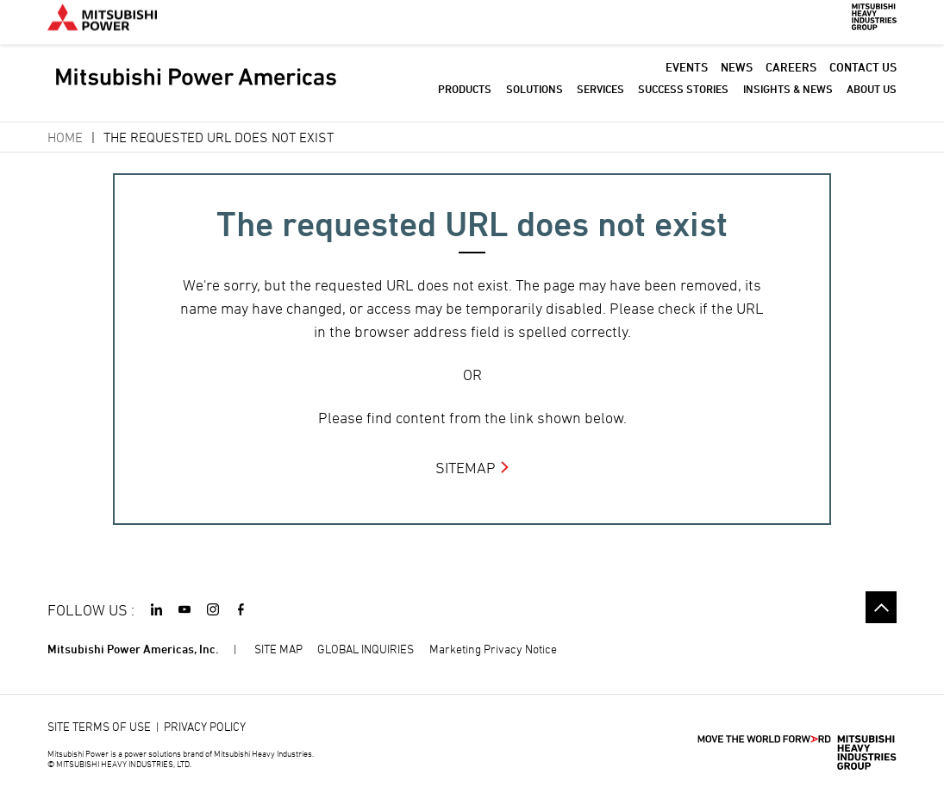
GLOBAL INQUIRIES (365, 648)
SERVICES (600, 99)
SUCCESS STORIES (683, 99)
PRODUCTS (464, 99)
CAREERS (791, 77)
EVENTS (687, 77)
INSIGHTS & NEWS (788, 99)
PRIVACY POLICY (205, 726)
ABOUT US (872, 99)
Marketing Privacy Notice (493, 648)
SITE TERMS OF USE (99, 726)
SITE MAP (278, 648)
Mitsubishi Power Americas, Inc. (133, 648)
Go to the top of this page (881, 606)
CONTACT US (863, 77)
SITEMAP (465, 468)
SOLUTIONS (534, 99)
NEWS (737, 77)
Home (65, 137)
